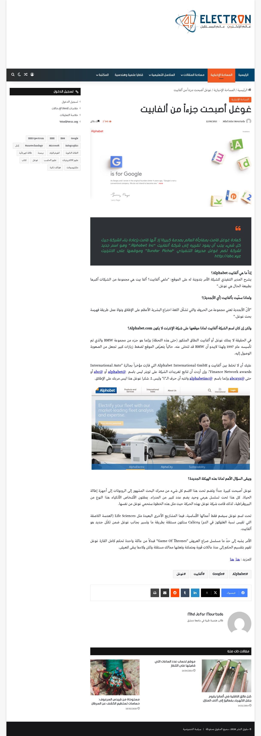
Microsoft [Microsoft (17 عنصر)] (54, 145)
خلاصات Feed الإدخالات (65, 108)
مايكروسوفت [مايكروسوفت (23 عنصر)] (72, 167)
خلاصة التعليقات (69, 115)
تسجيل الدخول (70, 101)
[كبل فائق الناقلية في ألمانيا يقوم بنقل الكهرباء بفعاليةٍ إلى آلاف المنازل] (226, 674)
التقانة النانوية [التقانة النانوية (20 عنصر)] (72, 153)
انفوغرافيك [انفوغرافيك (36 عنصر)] (55, 153)
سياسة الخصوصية (192, 728)
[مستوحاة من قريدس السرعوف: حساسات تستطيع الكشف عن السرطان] (115, 676)
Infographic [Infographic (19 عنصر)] (71, 145)
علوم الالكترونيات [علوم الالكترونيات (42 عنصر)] (70, 160)
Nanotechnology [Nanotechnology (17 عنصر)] (34, 145)
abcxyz (235, 378)
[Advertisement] (89, 34)
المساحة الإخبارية (221, 75)
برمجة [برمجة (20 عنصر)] (41, 153)
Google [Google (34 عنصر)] (74, 138)
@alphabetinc (201, 378)
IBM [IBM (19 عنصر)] (62, 138)
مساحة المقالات (193, 75)
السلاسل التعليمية (163, 75)
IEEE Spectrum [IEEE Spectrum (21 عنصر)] (36, 138)
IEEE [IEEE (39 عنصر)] (52, 138)
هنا (238, 559)
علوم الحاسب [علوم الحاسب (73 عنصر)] (50, 160)
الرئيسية (243, 75)
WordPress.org (69, 121)
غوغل (180, 574)
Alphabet (239, 574)
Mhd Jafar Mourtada (233, 121)
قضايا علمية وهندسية (129, 75)
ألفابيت (198, 574)
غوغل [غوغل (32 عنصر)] (35, 160)
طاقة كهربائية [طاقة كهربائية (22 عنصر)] (25, 153)
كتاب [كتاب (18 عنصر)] (24, 160)
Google (217, 574)
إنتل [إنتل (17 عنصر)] (17, 145)
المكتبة (104, 75)
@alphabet (117, 372)
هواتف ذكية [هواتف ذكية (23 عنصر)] (55, 167)
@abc (98, 372)
